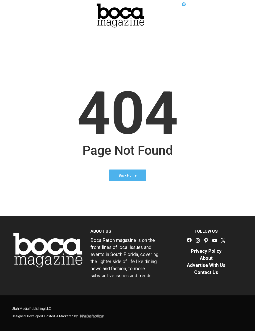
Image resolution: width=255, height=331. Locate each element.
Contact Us (206, 272)
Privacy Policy (206, 251)
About (206, 258)
